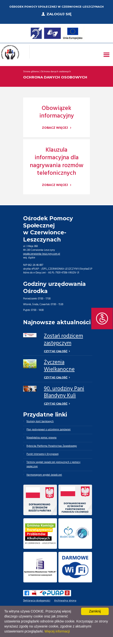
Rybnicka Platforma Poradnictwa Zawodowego (51, 446)
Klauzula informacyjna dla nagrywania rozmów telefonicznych (56, 161)
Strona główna (31, 71)
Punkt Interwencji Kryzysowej (42, 454)
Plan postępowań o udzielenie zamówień (48, 430)
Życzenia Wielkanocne (59, 366)
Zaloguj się (59, 14)
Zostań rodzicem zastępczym (63, 340)
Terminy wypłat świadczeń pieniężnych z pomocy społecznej (53, 464)
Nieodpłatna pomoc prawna (41, 438)
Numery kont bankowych (40, 422)
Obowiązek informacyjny (56, 112)
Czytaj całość (55, 351)
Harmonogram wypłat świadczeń (44, 475)
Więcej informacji (57, 631)
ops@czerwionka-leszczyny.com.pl (41, 254)
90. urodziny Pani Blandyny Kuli (64, 393)
